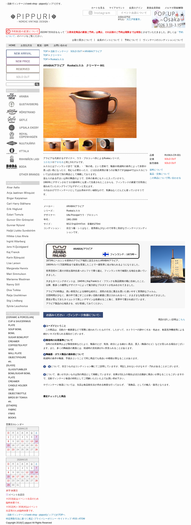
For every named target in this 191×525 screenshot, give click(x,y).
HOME (12, 45)
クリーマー (56, 55)
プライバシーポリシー (45, 518)
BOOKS (12, 417)
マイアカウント (117, 8)
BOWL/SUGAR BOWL (19, 373)
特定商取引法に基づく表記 (19, 518)
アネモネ (58, 162)
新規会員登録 (153, 8)
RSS (75, 518)
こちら (182, 319)
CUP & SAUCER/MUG (19, 321)
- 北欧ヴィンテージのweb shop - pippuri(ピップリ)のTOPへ (35, 514)
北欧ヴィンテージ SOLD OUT (66, 51)
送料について (156, 169)
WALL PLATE (15, 353)
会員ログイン (136, 8)
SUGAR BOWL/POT (18, 337)
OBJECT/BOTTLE (17, 393)
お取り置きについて (82, 40)
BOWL (11, 333)
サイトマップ (64, 518)
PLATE (11, 325)
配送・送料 (42, 45)
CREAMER (13, 341)
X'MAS (11, 413)
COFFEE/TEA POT (17, 345)
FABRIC (12, 409)
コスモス (47, 162)
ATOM (82, 518)
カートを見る (98, 8)
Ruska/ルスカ (57, 59)
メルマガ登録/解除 (174, 8)
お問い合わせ (60, 45)
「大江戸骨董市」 (133, 19)
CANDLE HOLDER (17, 385)
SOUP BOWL (15, 329)
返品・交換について (160, 174)
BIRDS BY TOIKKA (17, 397)
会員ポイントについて (108, 40)
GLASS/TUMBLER (17, 369)
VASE (11, 349)
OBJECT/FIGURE (17, 357)
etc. (10, 361)
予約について (131, 40)
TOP (45, 51)
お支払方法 (26, 45)
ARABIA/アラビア (93, 51)
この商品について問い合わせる (165, 178)
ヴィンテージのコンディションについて (163, 40)
